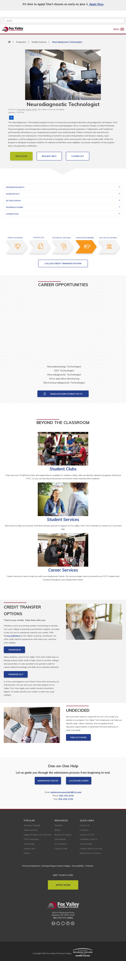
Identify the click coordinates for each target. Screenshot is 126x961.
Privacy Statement (31, 866)
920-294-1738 (65, 799)
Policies (89, 866)
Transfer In (14, 649)
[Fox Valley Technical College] (12, 29)
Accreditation (12, 214)
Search (4, 21)
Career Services (63, 569)
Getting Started (13, 200)
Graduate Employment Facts (63, 393)
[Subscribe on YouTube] (63, 923)
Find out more (78, 737)
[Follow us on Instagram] (72, 923)
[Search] (63, 21)
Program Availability (15, 187)
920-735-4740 (66, 795)
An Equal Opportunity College (56, 866)
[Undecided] (32, 727)
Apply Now (96, 4)
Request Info (49, 156)
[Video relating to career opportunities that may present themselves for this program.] (63, 328)
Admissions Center (47, 780)
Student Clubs (63, 468)
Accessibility (78, 866)
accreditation (13, 635)
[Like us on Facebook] (53, 923)
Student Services (63, 519)
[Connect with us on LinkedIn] (68, 923)
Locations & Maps (79, 780)
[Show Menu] (118, 29)
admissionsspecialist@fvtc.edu (66, 792)
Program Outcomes (14, 207)
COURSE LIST (77, 156)
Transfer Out (15, 674)
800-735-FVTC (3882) (63, 917)
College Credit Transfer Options (63, 263)
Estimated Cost (13, 194)
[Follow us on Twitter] (58, 923)
